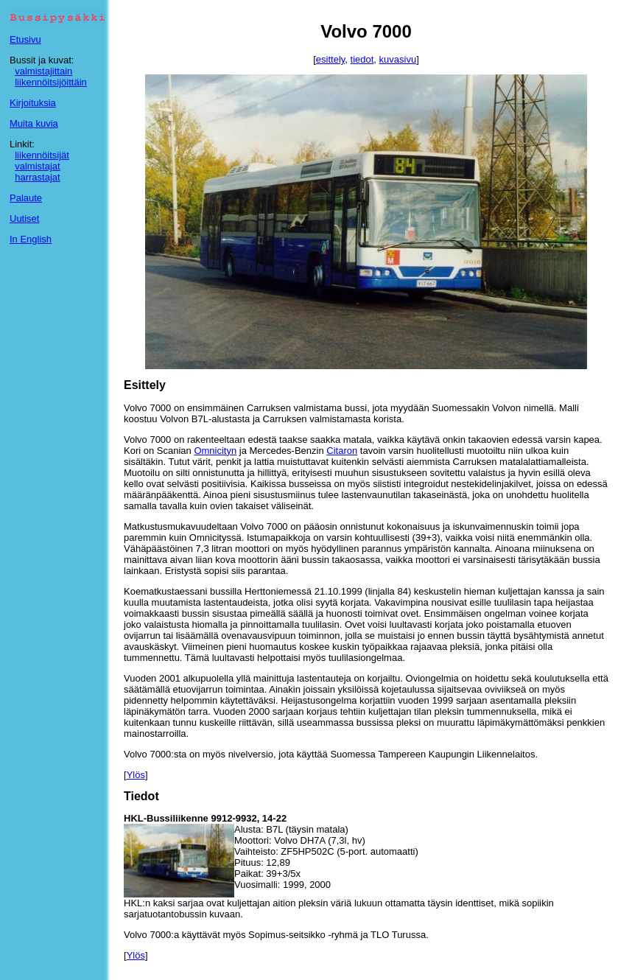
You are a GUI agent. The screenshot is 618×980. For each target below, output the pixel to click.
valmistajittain (43, 71)
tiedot (362, 59)
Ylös (136, 774)
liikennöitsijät (42, 155)
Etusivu (25, 39)
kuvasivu (398, 59)
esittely (330, 59)
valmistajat (37, 166)
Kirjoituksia (33, 102)
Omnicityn (215, 450)
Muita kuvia (34, 123)
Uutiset (24, 218)
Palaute (26, 197)
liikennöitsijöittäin (51, 82)
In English (31, 239)
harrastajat (37, 177)
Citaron (341, 450)
